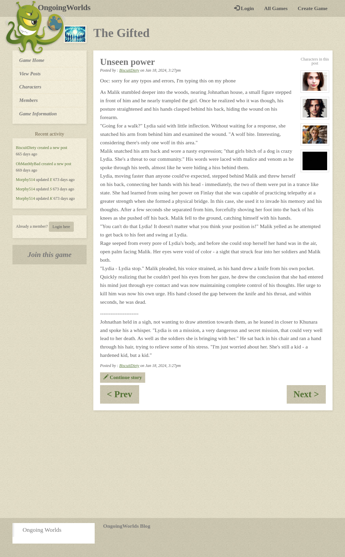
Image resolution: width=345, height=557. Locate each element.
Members (28, 100)
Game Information (38, 113)
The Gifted (121, 33)
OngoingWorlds (66, 7)
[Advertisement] (172, 464)
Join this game (50, 255)
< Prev (123, 396)
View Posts (30, 73)
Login (244, 8)
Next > (309, 396)
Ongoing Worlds (42, 529)
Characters (30, 86)
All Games (276, 8)
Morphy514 (25, 179)
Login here (61, 226)
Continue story (122, 377)
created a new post (52, 147)
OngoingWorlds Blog (126, 526)
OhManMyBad (28, 163)
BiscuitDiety (26, 147)
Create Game (312, 8)
